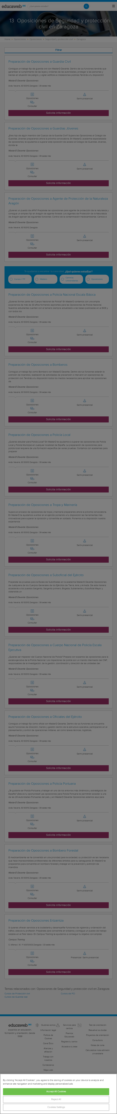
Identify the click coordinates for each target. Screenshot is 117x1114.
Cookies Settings (56, 1107)
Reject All (56, 1099)
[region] (58, 1094)
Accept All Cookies (56, 1091)
